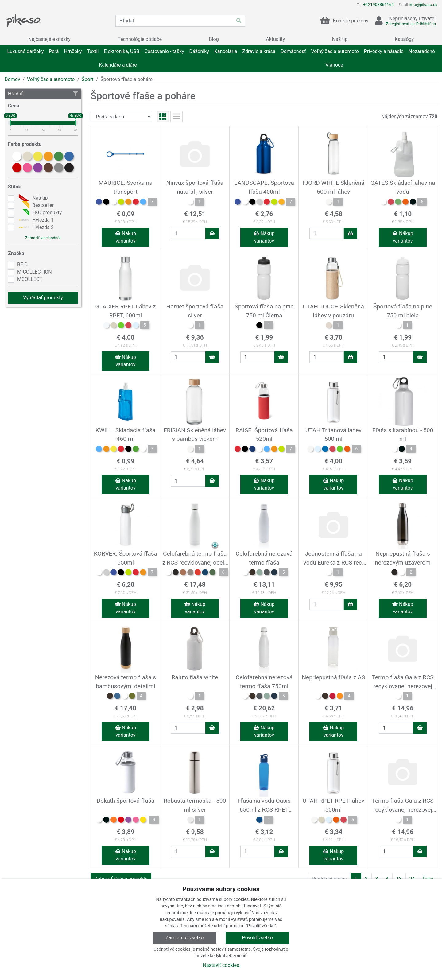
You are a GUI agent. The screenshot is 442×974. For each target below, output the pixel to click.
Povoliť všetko (257, 938)
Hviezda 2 (35, 227)
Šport (88, 79)
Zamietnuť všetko (184, 938)
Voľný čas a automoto (51, 79)
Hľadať (43, 94)
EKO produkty (39, 212)
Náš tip (32, 198)
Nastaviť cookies (221, 965)
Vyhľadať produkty (43, 298)
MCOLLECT (29, 279)
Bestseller (35, 205)
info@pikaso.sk (423, 4)
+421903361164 (378, 4)
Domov (12, 79)
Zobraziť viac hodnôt (43, 237)
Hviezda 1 (35, 220)
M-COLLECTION (34, 272)
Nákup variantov (125, 237)
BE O (22, 264)
